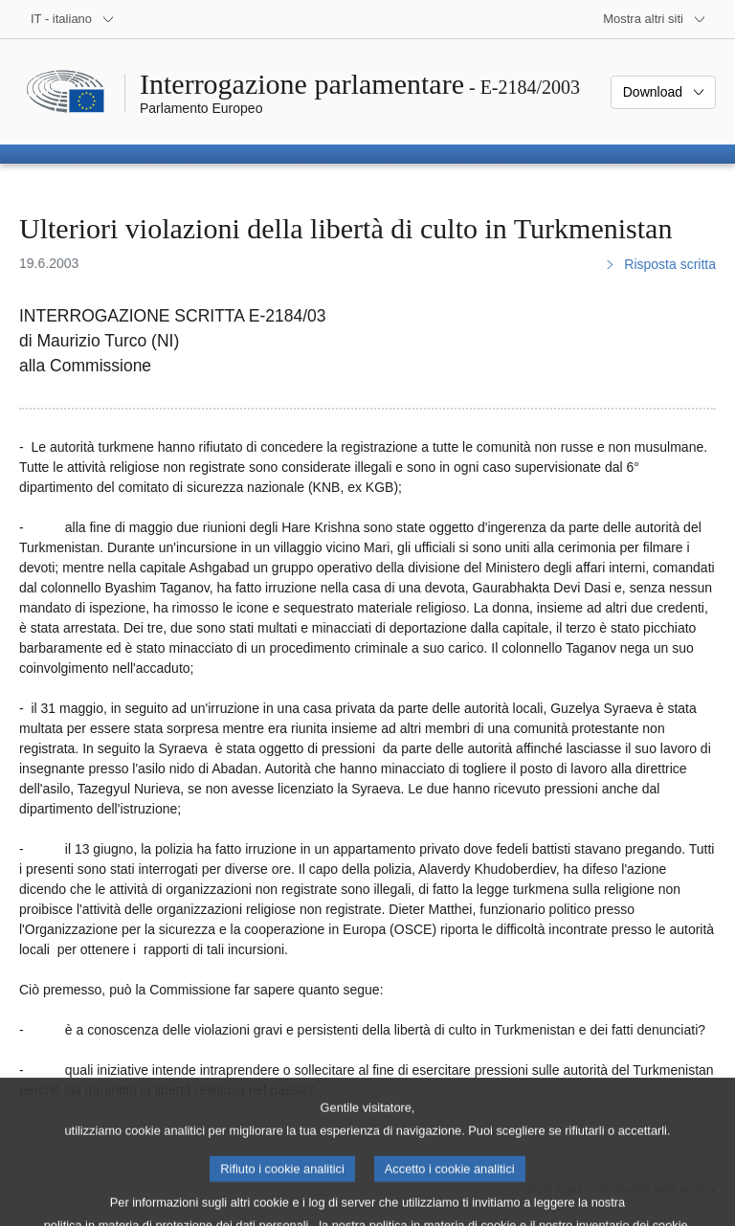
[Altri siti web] (654, 19)
